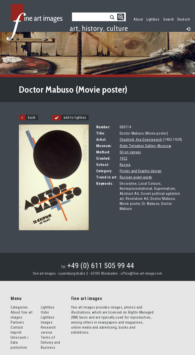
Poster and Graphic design (141, 171)
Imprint (16, 332)
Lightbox (153, 18)
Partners (17, 322)
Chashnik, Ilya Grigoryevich (141, 140)
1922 (123, 158)
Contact (17, 327)
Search (168, 19)
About (138, 19)
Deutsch (183, 19)
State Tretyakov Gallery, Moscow (145, 146)
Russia (125, 165)
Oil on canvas (130, 152)
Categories (19, 307)
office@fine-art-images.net (141, 273)
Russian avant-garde (136, 177)
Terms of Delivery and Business (50, 342)
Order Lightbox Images (47, 317)
